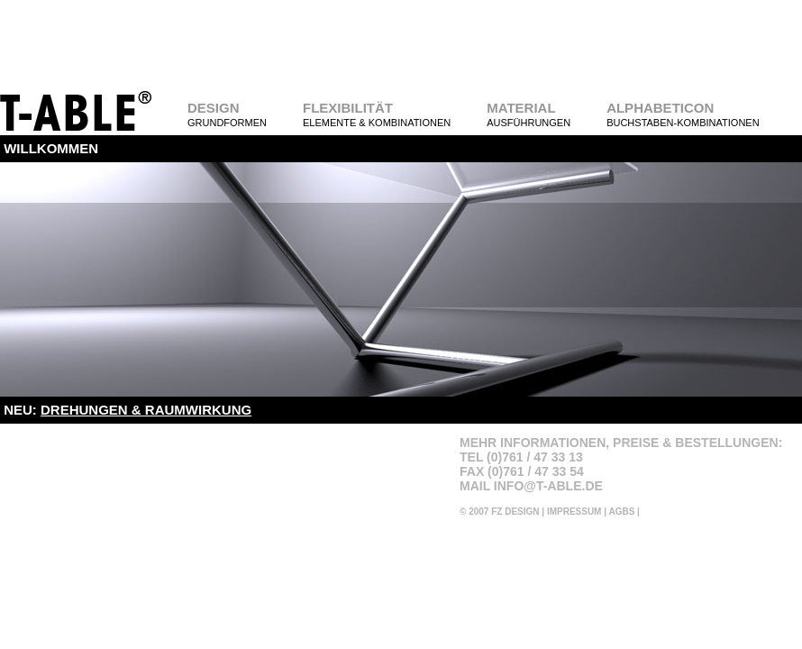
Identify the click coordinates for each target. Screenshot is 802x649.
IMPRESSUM (574, 511)
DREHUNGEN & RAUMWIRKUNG (146, 409)
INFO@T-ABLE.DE (548, 486)
